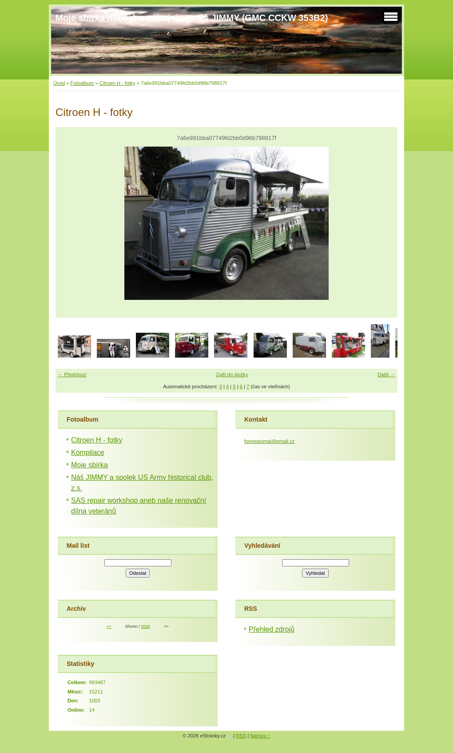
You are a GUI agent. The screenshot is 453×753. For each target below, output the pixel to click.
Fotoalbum (82, 83)
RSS (241, 735)
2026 (145, 626)
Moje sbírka (89, 465)
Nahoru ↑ (260, 735)
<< (109, 626)
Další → (386, 374)
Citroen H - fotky (117, 83)
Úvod (59, 83)
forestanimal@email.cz (269, 441)
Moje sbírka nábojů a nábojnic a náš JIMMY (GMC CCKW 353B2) (192, 18)
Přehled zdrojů (271, 629)
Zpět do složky (232, 374)
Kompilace (87, 452)
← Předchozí (72, 374)
